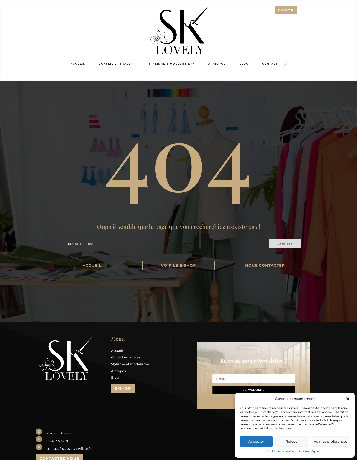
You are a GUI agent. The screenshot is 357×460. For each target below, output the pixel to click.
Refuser (292, 441)
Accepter (256, 441)
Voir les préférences (331, 441)
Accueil (92, 265)
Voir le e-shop (178, 265)
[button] (348, 398)
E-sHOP (285, 10)
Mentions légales (308, 451)
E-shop (123, 388)
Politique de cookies (281, 451)
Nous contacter (265, 265)
